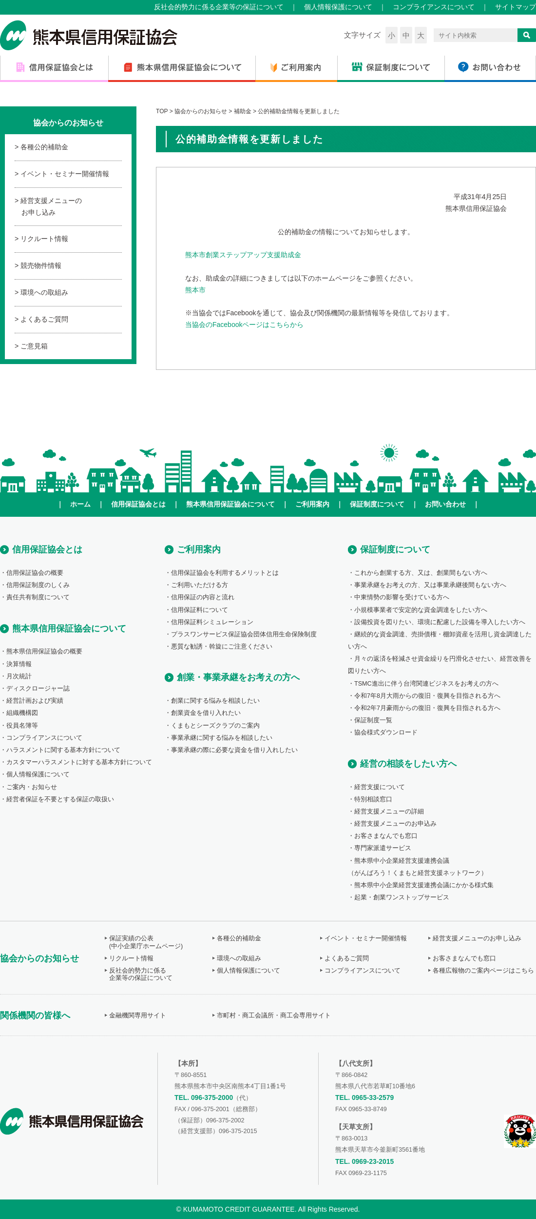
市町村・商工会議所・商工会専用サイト (274, 1015)
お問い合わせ (445, 504)
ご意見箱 (34, 346)
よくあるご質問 (44, 319)
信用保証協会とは (138, 504)
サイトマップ (515, 7)
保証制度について (377, 504)
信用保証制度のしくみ (38, 585)
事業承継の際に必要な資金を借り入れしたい (234, 750)
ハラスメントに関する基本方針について (63, 750)
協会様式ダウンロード (386, 732)
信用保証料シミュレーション (212, 622)
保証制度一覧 (373, 720)
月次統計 (19, 676)
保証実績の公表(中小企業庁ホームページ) (146, 942)
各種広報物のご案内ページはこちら (483, 970)
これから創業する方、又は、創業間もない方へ (420, 572)
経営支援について (379, 787)
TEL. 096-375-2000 (203, 1097)
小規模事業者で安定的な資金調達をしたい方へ (420, 610)
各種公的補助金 (44, 147)
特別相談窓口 (373, 799)
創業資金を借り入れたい (206, 713)
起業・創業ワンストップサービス (401, 897)
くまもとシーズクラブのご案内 (215, 725)
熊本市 (195, 290)
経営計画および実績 (34, 700)
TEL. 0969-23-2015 (364, 1161)
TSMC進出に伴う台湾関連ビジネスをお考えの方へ (426, 683)
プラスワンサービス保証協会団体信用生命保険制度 (244, 634)
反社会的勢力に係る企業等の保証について (219, 7)
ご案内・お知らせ (31, 787)
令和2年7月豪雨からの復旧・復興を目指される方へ (427, 708)
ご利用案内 (312, 504)
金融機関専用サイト (137, 1015)
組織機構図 (22, 713)
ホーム (80, 504)
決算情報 (19, 664)
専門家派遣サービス (382, 848)
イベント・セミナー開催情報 (64, 174)
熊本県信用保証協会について (230, 504)
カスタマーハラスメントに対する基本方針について (79, 762)
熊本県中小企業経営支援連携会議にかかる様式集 (424, 885)
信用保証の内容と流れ (202, 597)
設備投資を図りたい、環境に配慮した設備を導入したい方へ (439, 622)
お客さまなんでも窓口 (386, 836)
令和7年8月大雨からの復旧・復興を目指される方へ (427, 695)
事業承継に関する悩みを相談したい (221, 737)
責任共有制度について (38, 597)
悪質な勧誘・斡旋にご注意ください (221, 646)
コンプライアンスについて (434, 7)
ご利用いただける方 (199, 585)
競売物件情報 (40, 265)
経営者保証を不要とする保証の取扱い (60, 799)
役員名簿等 (22, 725)
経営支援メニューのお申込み (395, 823)
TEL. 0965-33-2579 (364, 1097)
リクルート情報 (44, 239)
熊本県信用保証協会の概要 (44, 651)
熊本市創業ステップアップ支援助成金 (243, 255)
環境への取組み (44, 292)
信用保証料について (199, 610)
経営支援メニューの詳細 (389, 811)
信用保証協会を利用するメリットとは (225, 572)
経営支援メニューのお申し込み (51, 206)
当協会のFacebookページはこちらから (244, 324)
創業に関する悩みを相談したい (215, 700)
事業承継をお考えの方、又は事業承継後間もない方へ (430, 585)
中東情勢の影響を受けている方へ (401, 597)
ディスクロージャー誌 (38, 688)
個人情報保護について (338, 7)
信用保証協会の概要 (34, 572)
